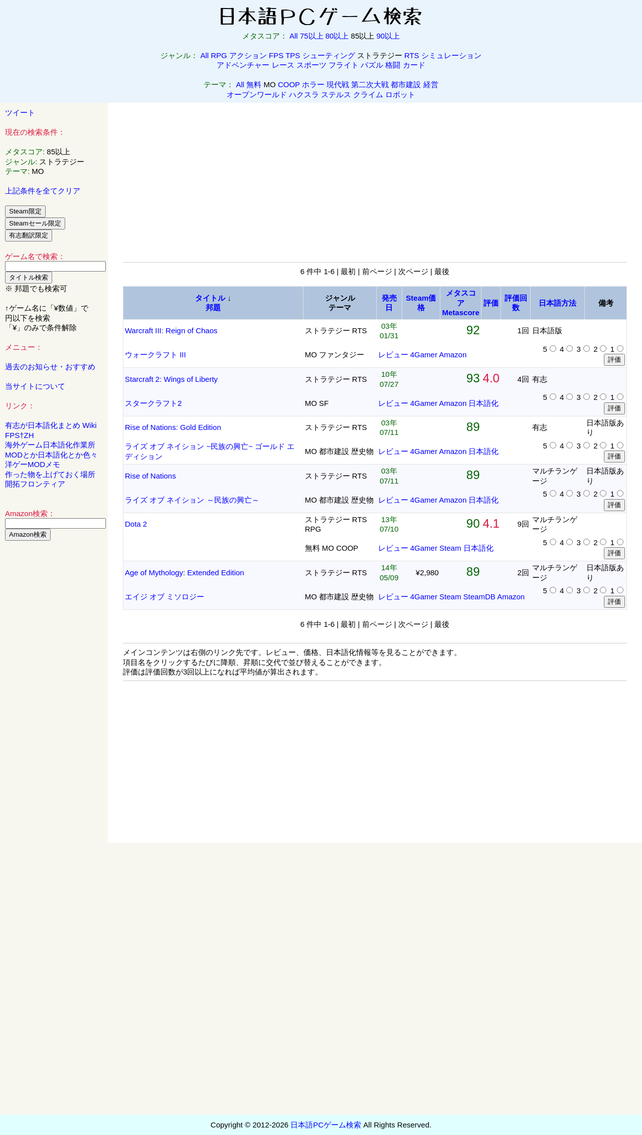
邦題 (213, 307)
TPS (292, 55)
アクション (248, 55)
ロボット (400, 94)
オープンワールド (257, 94)
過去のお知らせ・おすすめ (50, 366)
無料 (253, 84)
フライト (344, 65)
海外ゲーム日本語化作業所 (50, 444)
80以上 (337, 36)
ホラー (313, 84)
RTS (411, 55)
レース (283, 65)
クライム (368, 94)
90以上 (388, 36)
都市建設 (406, 84)
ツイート (20, 112)
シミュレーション (451, 55)
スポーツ (311, 65)
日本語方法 (557, 303)
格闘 (392, 65)
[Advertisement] (54, 701)
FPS (276, 55)
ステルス (336, 94)
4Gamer (423, 354)
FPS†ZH (19, 435)
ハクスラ (304, 94)
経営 (430, 84)
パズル (372, 65)
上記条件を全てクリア (42, 190)
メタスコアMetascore (460, 303)
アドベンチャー (243, 65)
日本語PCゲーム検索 (325, 1124)
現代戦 (338, 84)
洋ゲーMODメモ (32, 464)
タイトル (210, 298)
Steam (450, 548)
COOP (289, 84)
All (293, 36)
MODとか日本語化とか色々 (51, 454)
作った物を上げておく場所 (50, 474)
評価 (491, 303)
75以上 (312, 36)
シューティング (328, 55)
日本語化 (483, 403)
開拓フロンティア (35, 484)
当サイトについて (35, 386)
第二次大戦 (370, 84)
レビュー (393, 354)
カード (414, 65)
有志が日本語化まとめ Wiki (51, 425)
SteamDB (479, 596)
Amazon (452, 354)
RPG (219, 55)
